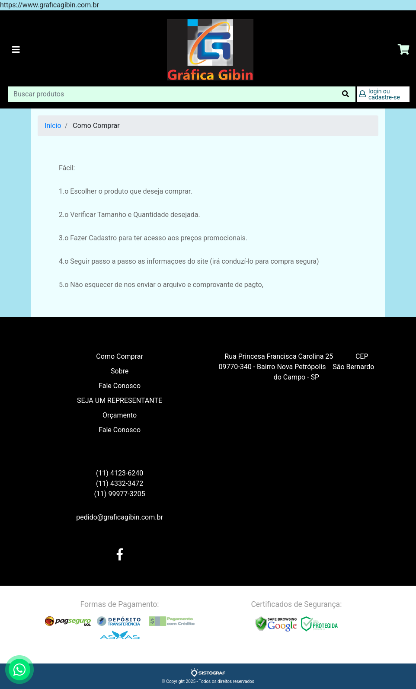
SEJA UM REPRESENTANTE (119, 400)
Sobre (119, 371)
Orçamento (119, 415)
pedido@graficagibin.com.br (119, 517)
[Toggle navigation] (16, 49)
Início (53, 125)
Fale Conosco (120, 386)
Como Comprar (119, 356)
